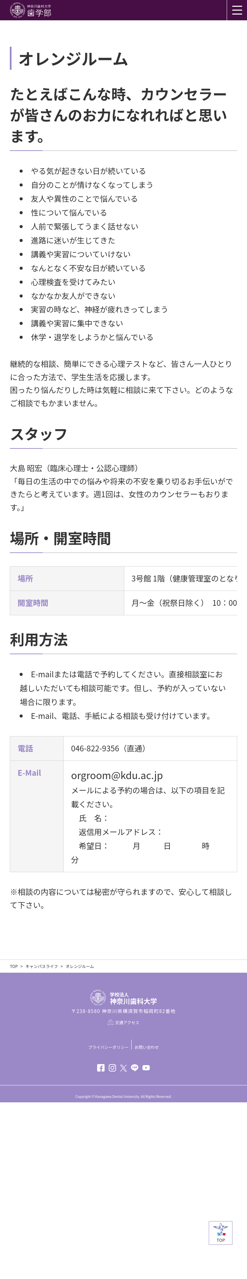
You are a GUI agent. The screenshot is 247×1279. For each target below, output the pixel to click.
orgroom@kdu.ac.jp (117, 917)
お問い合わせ (146, 1224)
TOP (14, 1143)
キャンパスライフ (41, 1143)
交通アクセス (127, 1199)
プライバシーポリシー (108, 1224)
